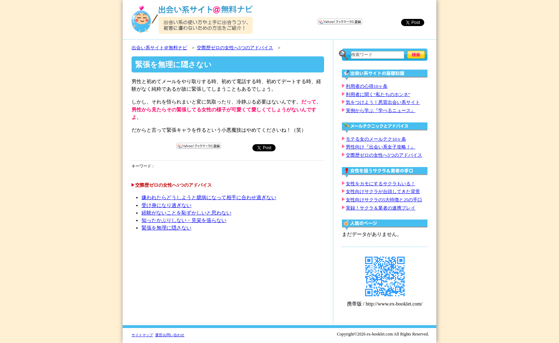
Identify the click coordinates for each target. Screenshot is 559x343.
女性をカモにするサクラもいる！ (380, 183)
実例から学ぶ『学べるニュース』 (380, 110)
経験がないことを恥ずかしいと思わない (186, 213)
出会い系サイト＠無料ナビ (159, 47)
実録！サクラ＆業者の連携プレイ (380, 208)
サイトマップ (142, 335)
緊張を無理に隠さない (166, 228)
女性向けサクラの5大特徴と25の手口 (384, 199)
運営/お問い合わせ (170, 335)
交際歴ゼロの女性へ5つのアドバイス (235, 47)
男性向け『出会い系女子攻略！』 (380, 147)
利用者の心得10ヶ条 (367, 86)
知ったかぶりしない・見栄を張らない (184, 220)
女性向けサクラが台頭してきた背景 (383, 191)
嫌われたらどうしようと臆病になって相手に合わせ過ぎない (209, 197)
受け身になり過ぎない (166, 205)
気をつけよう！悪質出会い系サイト (383, 102)
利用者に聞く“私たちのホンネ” (378, 94)
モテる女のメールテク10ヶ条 (376, 139)
